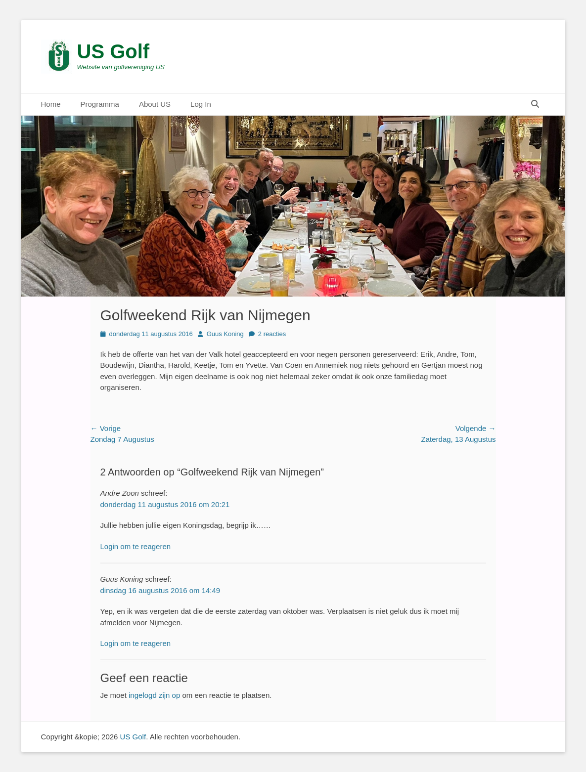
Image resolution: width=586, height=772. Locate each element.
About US (155, 104)
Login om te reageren (135, 546)
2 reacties (272, 334)
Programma (100, 104)
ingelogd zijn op (154, 695)
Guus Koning (225, 334)
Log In (200, 104)
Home (51, 104)
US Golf (113, 51)
